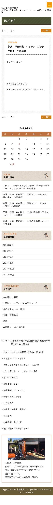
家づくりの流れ (11, 378)
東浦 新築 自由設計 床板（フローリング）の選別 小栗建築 (26, 204)
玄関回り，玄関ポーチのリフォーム (20, 303)
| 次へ (11, 31)
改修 (5, 321)
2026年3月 (8, 251)
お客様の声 (9, 403)
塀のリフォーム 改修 (14, 309)
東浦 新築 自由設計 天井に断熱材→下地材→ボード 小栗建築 (26, 213)
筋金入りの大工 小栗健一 (15, 409)
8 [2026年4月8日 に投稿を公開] (19, 144)
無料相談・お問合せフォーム (16, 429)
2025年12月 (8, 269)
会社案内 (8, 416)
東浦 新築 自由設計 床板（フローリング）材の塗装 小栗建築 (26, 195)
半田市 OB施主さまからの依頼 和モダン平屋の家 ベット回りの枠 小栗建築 (26, 187)
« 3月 (12, 164)
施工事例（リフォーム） (14, 390)
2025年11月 (8, 275)
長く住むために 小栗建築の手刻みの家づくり (24, 352)
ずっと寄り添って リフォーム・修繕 (20, 371)
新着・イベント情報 (12, 397)
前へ (4, 31)
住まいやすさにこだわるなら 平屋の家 (21, 365)
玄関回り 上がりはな (14, 327)
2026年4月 (8, 245)
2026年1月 (8, 263)
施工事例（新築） (12, 384)
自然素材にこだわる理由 (14, 359)
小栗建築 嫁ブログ (12, 422)
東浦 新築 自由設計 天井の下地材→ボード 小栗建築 (27, 222)
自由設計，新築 (10, 297)
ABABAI (29, 492)
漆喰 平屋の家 (10, 315)
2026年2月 (8, 257)
